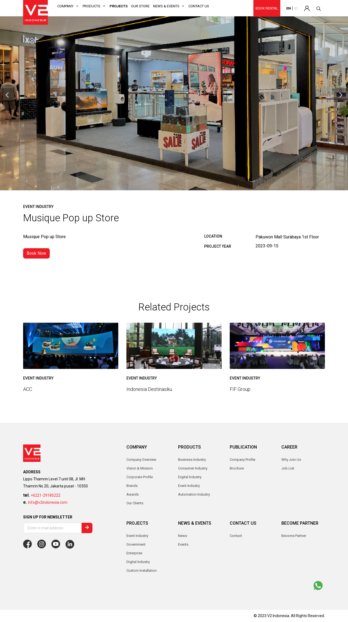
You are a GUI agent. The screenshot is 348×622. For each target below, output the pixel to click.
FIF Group (240, 389)
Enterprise (134, 553)
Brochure (237, 468)
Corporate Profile (139, 477)
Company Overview (141, 460)
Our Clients (134, 503)
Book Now (36, 253)
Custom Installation (141, 570)
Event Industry (137, 536)
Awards (132, 494)
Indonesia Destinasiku (149, 389)
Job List (287, 468)
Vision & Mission (139, 468)
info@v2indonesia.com (47, 502)
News (182, 536)
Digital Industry (138, 562)
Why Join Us (291, 460)
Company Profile (242, 460)
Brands (132, 486)
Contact (236, 536)
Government (135, 544)
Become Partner (293, 536)
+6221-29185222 (45, 495)
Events (183, 544)
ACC (27, 389)
